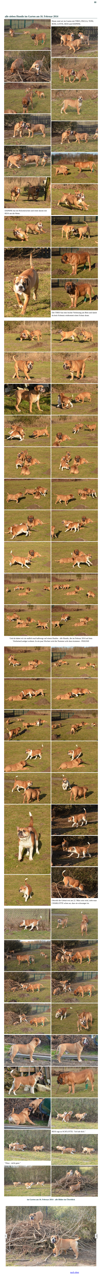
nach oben (74, 1272)
